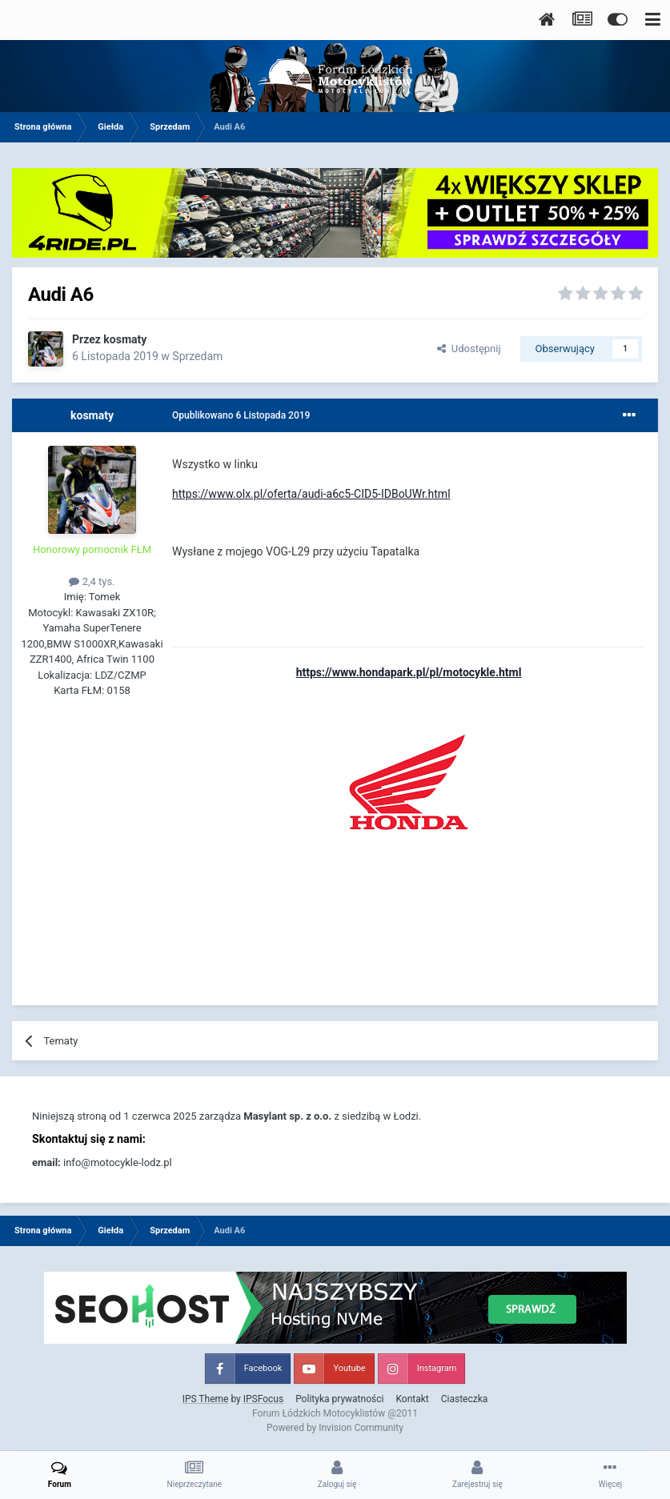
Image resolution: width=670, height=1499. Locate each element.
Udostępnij (468, 349)
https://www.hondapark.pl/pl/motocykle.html (409, 672)
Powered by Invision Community (335, 1427)
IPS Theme (206, 1399)
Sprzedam (197, 356)
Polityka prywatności (339, 1399)
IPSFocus (263, 1399)
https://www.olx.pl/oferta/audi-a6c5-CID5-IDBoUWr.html (311, 493)
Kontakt (411, 1399)
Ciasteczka (464, 1399)
